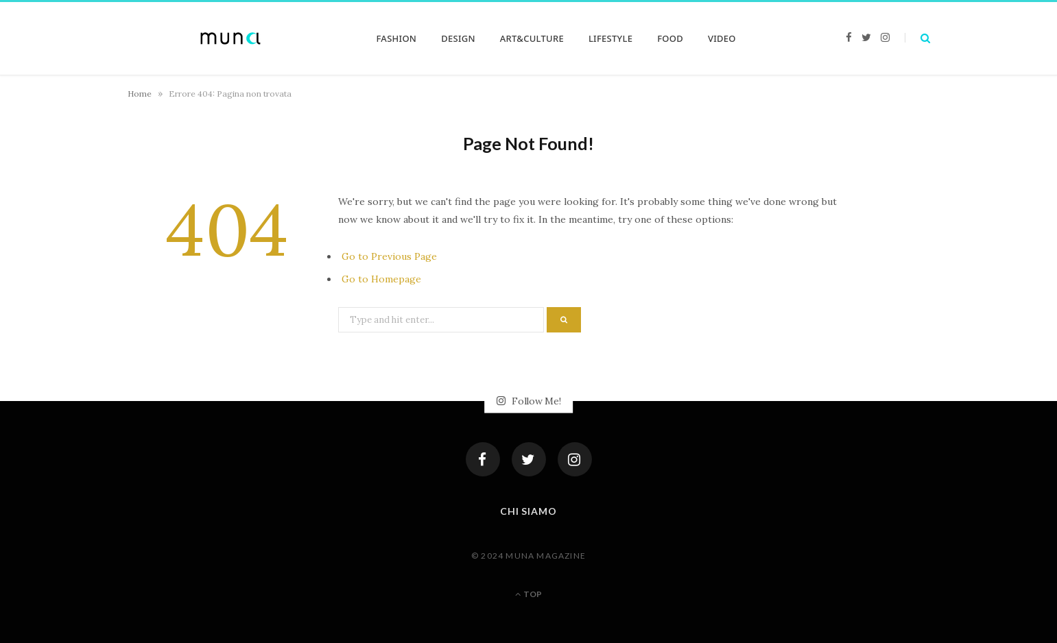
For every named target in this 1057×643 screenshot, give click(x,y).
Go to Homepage (381, 279)
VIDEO (722, 38)
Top (528, 594)
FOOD (670, 38)
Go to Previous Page (389, 256)
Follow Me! (529, 401)
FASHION (397, 38)
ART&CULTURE (532, 38)
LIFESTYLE (610, 38)
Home (140, 93)
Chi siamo (529, 511)
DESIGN (458, 38)
